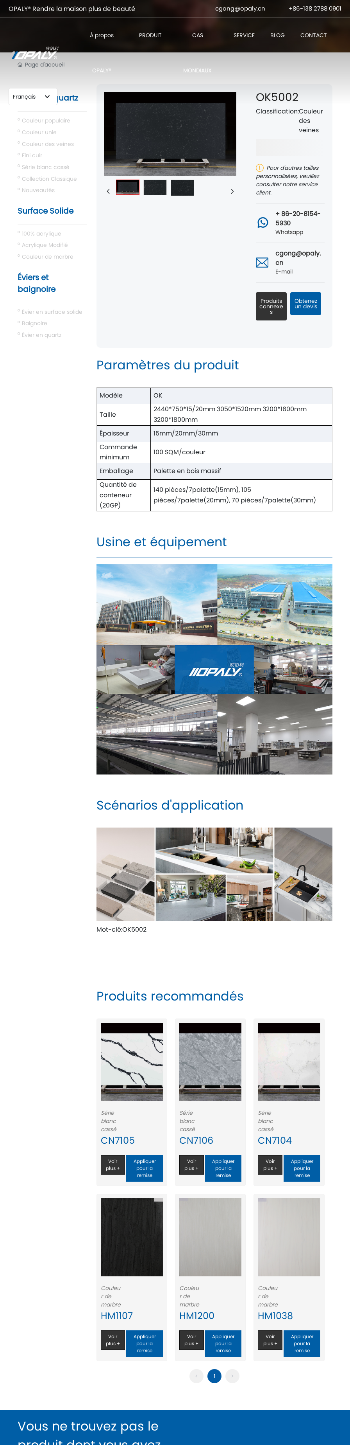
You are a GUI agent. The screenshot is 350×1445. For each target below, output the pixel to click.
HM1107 (117, 1315)
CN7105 (118, 1140)
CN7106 (196, 1140)
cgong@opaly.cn (240, 8)
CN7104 (275, 1140)
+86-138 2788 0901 (315, 8)
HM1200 (196, 1315)
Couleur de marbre (111, 1296)
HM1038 (275, 1315)
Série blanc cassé (108, 1121)
